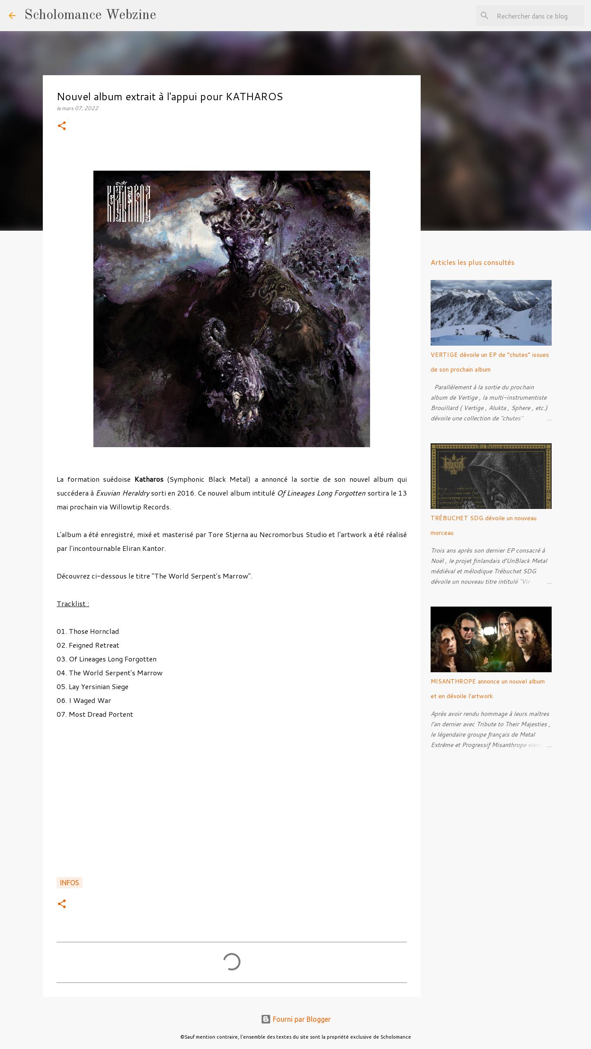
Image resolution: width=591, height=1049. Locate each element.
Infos (69, 883)
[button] (62, 126)
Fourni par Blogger (296, 1019)
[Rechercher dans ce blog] (538, 15)
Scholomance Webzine (90, 15)
